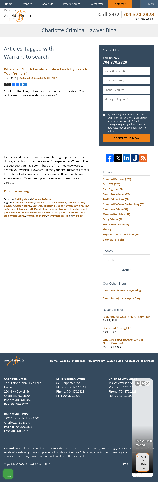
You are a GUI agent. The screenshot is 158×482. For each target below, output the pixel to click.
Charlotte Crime (115, 209)
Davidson (9, 205)
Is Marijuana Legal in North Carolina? (126, 316)
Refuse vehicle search (33, 212)
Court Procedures (116, 194)
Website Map (115, 361)
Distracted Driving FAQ (117, 328)
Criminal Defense (41, 199)
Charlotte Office (15, 379)
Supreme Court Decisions (121, 234)
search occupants (55, 212)
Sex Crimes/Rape (116, 224)
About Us (47, 4)
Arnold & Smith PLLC (38, 464)
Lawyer (23, 209)
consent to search (45, 202)
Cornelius (61, 202)
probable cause (12, 212)
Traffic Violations (116, 199)
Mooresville (65, 209)
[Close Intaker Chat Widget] (147, 381)
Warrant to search (36, 215)
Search (126, 269)
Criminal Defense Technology (123, 204)
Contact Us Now (126, 138)
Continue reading (16, 191)
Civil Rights (21, 199)
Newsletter (96, 4)
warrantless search (57, 215)
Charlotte (29, 202)
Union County (17, 215)
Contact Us (119, 4)
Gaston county (23, 205)
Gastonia (37, 205)
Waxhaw (78, 215)
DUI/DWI (111, 184)
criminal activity (76, 202)
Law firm (79, 205)
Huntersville (50, 205)
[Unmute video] (102, 381)
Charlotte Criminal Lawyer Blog (17, 15)
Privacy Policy (96, 361)
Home (8, 4)
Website (27, 4)
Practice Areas (71, 4)
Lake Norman (65, 205)
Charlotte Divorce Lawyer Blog (122, 290)
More (151, 4)
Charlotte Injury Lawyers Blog (121, 298)
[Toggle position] (140, 381)
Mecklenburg (41, 209)
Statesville (72, 212)
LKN (30, 209)
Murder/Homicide (116, 214)
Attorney (18, 202)
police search (80, 209)
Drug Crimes (113, 219)
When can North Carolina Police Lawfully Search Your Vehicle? (45, 71)
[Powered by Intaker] (131, 475)
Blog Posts (147, 361)
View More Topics (113, 239)
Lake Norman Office (70, 379)
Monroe (54, 209)
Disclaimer (78, 361)
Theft (108, 229)
